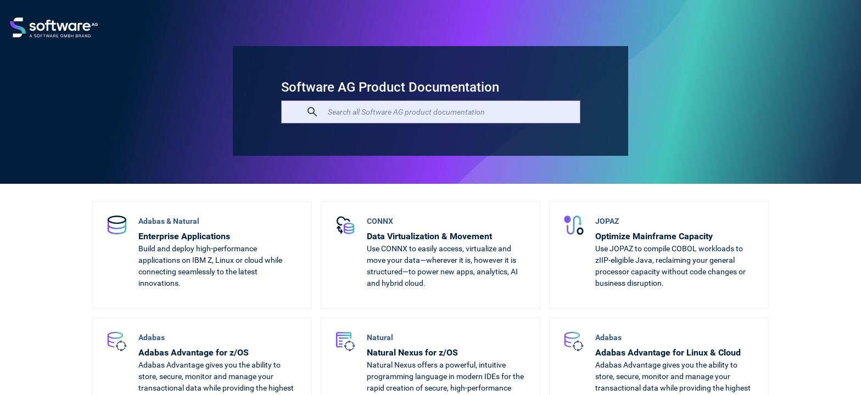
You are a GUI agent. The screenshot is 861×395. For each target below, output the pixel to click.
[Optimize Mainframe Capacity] (659, 255)
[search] (429, 112)
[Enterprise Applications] (202, 255)
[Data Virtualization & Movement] (430, 255)
